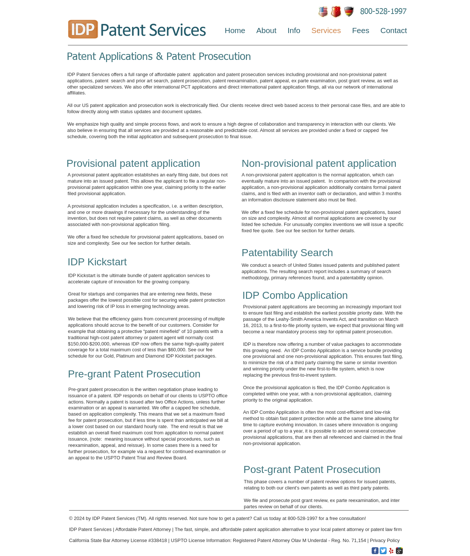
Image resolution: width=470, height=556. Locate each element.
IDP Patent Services (90, 529)
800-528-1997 (383, 12)
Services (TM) (131, 518)
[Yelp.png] (391, 550)
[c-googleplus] (399, 550)
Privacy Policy (385, 540)
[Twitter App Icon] (383, 550)
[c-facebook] (375, 550)
